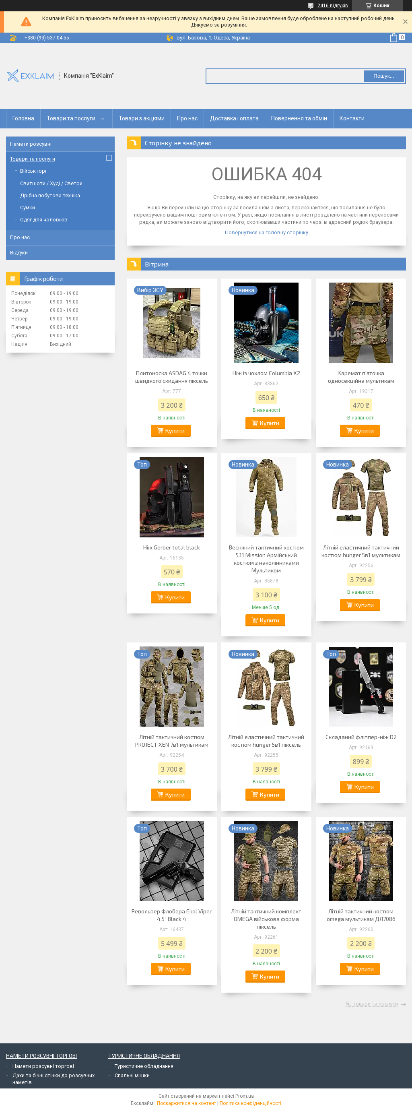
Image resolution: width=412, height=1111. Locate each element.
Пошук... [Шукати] (383, 76)
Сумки (27, 207)
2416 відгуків (332, 5)
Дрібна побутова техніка (50, 195)
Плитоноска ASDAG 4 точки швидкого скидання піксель (171, 377)
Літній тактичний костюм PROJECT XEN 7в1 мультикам (171, 740)
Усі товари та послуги (372, 1004)
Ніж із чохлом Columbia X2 (266, 373)
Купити (175, 430)
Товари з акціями (142, 118)
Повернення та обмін (299, 118)
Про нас (187, 118)
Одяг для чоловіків (44, 220)
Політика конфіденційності (250, 1103)
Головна (23, 118)
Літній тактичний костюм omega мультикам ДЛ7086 (361, 915)
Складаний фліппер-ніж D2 (361, 736)
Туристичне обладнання (144, 1066)
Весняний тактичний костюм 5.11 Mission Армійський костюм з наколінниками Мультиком (266, 559)
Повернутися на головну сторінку (266, 232)
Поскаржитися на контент (186, 1103)
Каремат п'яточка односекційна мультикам (361, 377)
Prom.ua (244, 1096)
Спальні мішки (132, 1075)
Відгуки (19, 253)
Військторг (33, 171)
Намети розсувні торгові (43, 1066)
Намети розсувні (31, 144)
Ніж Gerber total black (171, 547)
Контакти (352, 118)
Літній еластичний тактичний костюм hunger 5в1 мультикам (360, 551)
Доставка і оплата (234, 118)
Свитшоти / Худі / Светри (51, 183)
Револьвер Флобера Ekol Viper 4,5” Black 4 (172, 915)
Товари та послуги (71, 118)
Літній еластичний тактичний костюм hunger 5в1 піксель (266, 740)
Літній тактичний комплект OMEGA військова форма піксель (266, 919)
